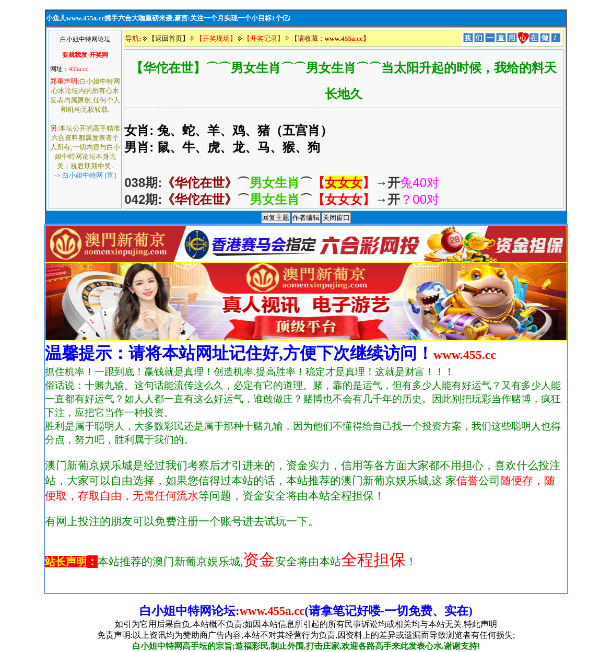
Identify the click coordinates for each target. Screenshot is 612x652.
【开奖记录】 (263, 38)
